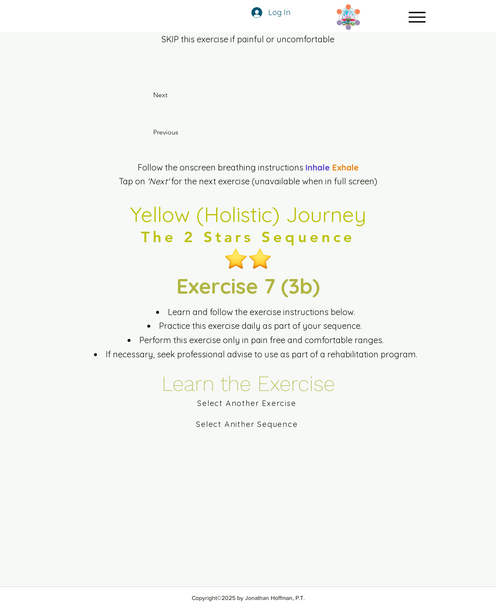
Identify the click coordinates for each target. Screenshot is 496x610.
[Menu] (417, 17)
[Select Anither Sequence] (248, 424)
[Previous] (178, 132)
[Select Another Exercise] (247, 403)
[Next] (170, 95)
